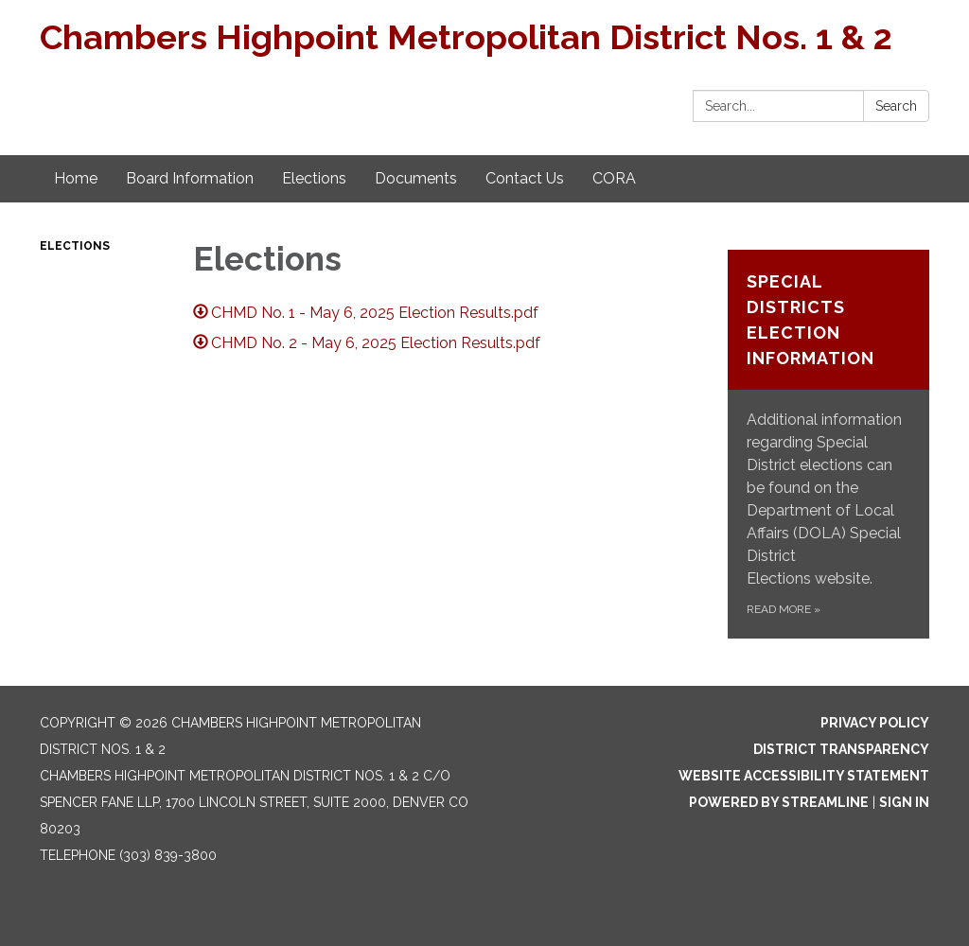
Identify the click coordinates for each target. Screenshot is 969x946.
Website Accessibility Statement (803, 775)
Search (896, 106)
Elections (75, 246)
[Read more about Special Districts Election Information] (828, 444)
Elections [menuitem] (314, 178)
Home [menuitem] (75, 178)
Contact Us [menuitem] (524, 178)
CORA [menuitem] (614, 178)
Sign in (904, 802)
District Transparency (841, 749)
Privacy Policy (874, 722)
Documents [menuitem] (416, 178)
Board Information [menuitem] (190, 178)
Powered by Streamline (779, 802)
